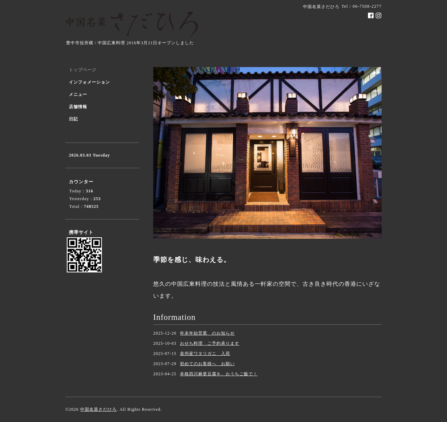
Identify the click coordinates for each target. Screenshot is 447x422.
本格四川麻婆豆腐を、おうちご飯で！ (219, 373)
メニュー (78, 94)
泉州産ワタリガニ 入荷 (205, 353)
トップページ (82, 69)
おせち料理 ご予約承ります (209, 343)
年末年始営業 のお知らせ (207, 333)
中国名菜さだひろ (98, 409)
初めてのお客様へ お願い (207, 363)
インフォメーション (89, 82)
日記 (73, 119)
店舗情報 (78, 106)
